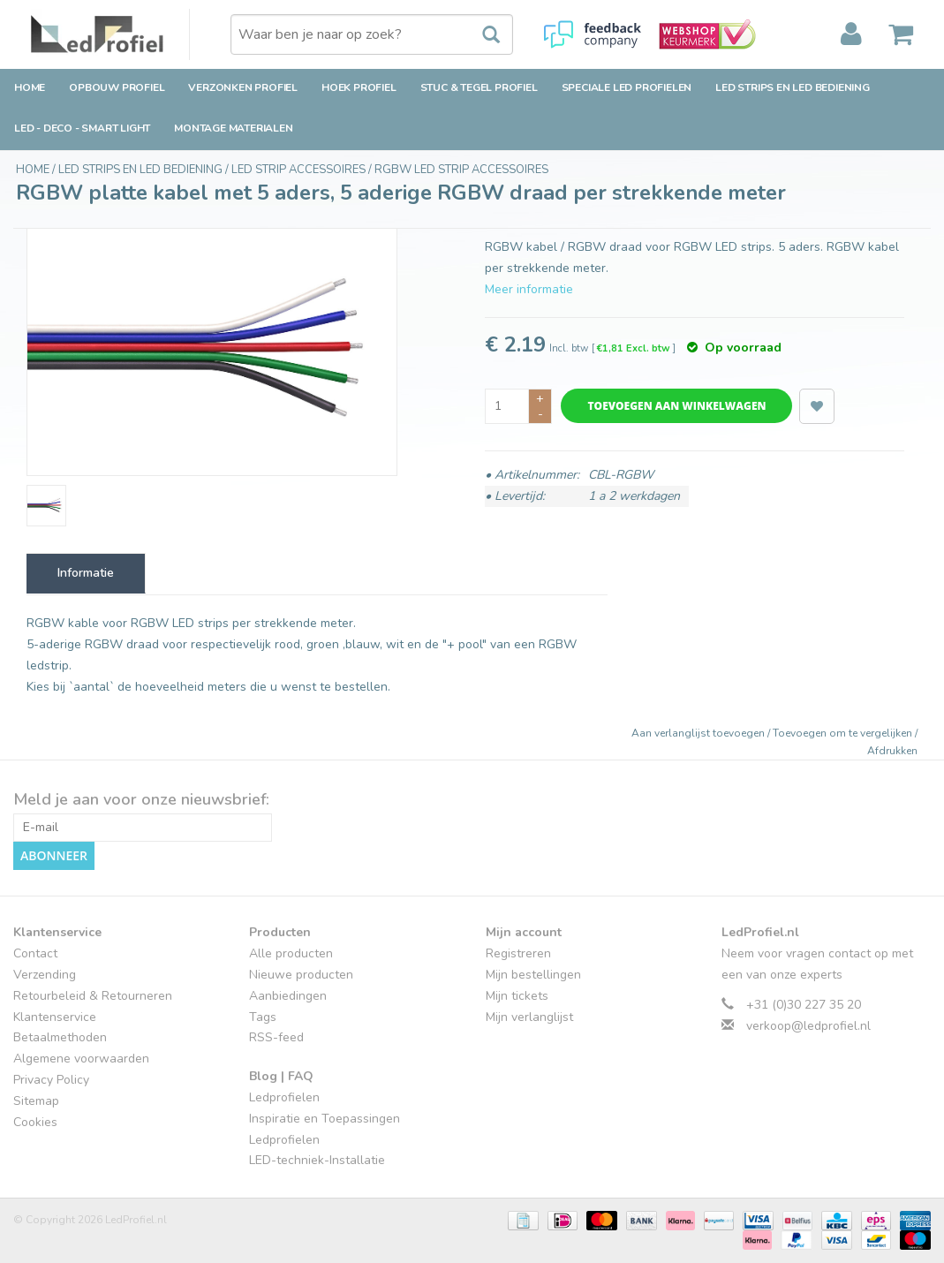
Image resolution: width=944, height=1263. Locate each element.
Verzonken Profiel (243, 87)
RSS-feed (276, 1037)
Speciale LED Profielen (627, 87)
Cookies (35, 1122)
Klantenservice (54, 1017)
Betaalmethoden (60, 1037)
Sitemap (36, 1101)
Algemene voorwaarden (81, 1058)
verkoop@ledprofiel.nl (808, 1025)
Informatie (85, 572)
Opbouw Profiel (116, 87)
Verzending (44, 974)
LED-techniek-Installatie (317, 1160)
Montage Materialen (233, 128)
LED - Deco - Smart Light (82, 128)
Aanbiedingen (288, 995)
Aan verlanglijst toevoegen (699, 733)
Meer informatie (529, 289)
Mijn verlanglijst (529, 1017)
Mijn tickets (517, 995)
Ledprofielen (284, 1097)
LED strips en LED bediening (792, 87)
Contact (35, 953)
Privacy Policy (51, 1079)
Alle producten (291, 953)
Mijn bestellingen (533, 974)
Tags (262, 1017)
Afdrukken (892, 751)
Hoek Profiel (358, 87)
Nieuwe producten (301, 974)
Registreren (518, 953)
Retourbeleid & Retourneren (92, 995)
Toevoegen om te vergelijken (844, 733)
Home (29, 87)
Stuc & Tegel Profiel (479, 87)
